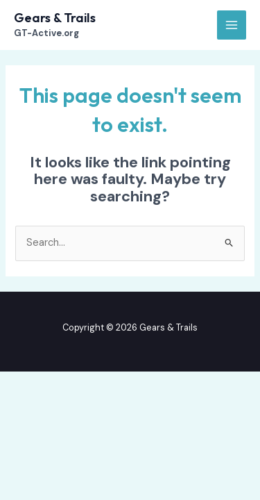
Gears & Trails (55, 18)
